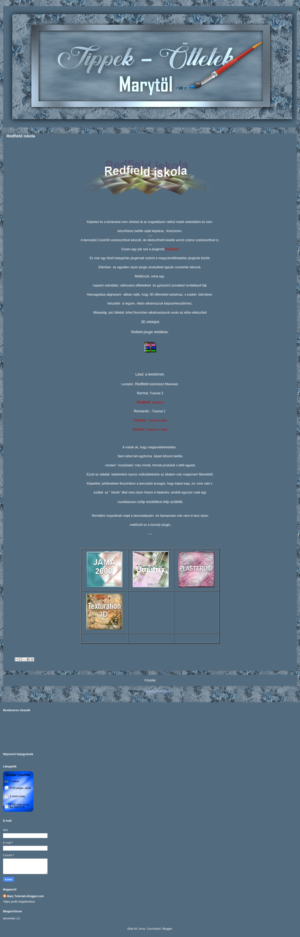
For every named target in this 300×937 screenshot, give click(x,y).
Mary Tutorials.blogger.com (25, 896)
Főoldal (149, 680)
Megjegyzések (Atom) (158, 691)
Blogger (167, 928)
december (9, 918)
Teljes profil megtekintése (19, 901)
